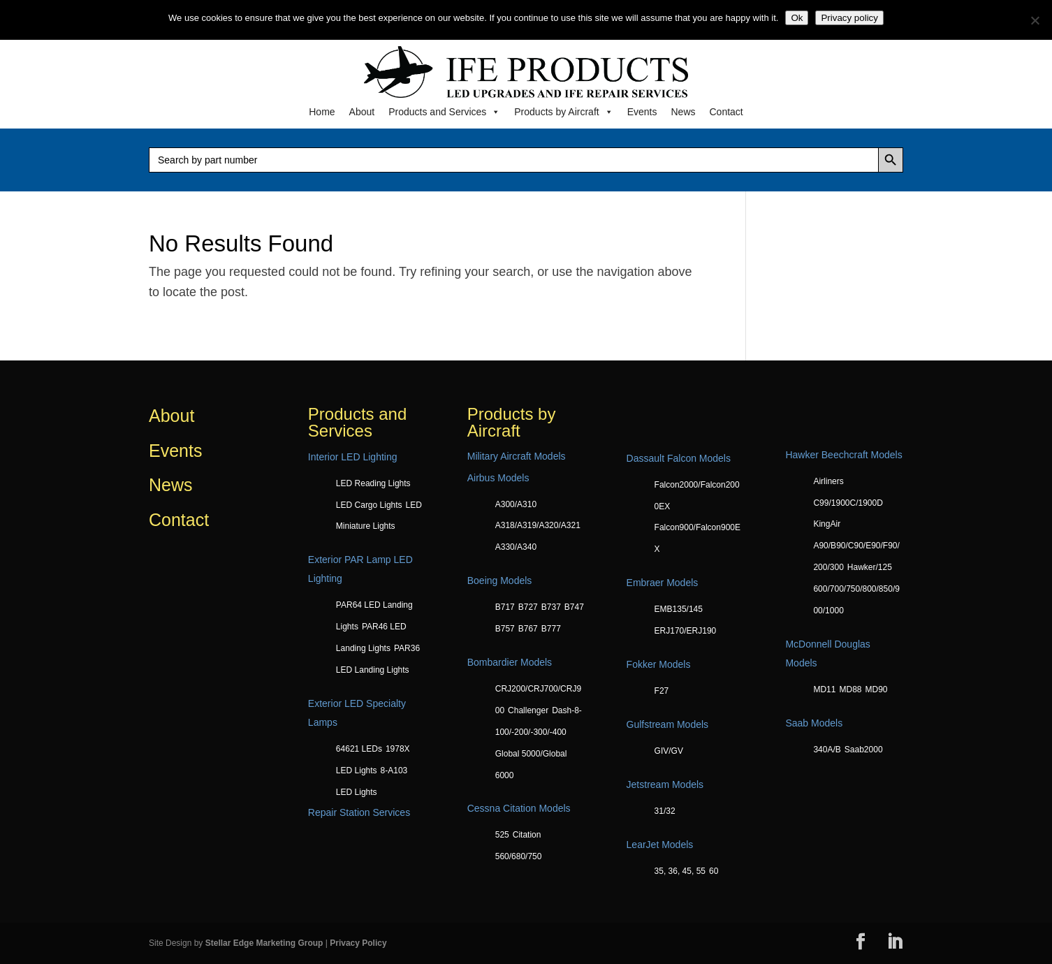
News (683, 111)
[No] (1035, 20)
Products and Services (444, 112)
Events (642, 111)
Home (322, 111)
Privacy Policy (358, 943)
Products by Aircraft (563, 112)
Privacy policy (849, 18)
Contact (726, 111)
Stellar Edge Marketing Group (264, 943)
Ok (797, 18)
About (362, 111)
